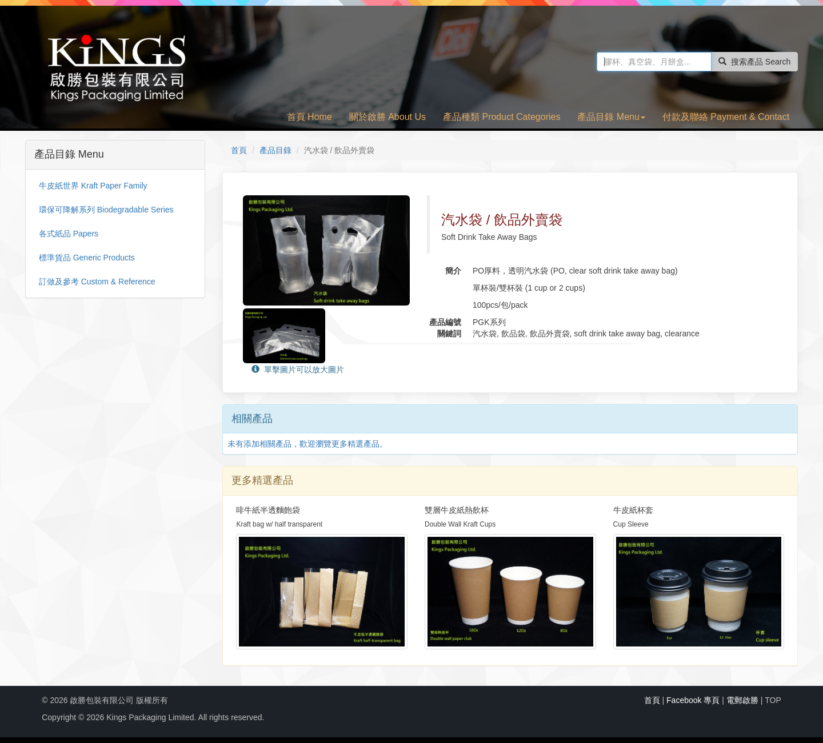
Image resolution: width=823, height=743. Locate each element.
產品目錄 (275, 150)
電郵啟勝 (742, 700)
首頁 (239, 150)
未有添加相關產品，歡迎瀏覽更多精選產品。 (307, 443)
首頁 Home (309, 117)
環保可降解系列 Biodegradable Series (106, 209)
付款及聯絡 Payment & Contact (725, 117)
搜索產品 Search (754, 61)
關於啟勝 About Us (387, 117)
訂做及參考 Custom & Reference (97, 281)
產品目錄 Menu (611, 117)
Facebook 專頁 (693, 700)
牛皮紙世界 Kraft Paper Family (93, 185)
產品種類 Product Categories (501, 117)
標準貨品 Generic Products (87, 257)
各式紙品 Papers (68, 233)
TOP (773, 700)
